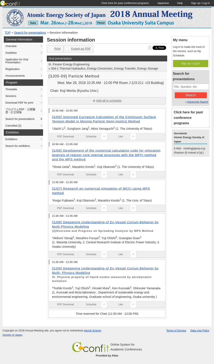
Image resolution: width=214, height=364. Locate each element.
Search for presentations (30, 32)
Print (55, 48)
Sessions (10, 96)
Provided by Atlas (107, 355)
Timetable (11, 89)
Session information (64, 32)
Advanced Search (197, 101)
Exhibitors (11, 139)
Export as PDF (78, 48)
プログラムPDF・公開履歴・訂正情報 (20, 111)
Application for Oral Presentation (16, 61)
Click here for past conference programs (188, 117)
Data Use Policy (199, 330)
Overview (11, 46)
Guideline (11, 52)
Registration (12, 69)
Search (190, 95)
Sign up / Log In (190, 63)
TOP (8, 32)
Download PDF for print (19, 102)
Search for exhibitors (17, 145)
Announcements (15, 75)
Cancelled (13, 125)
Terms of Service (176, 330)
